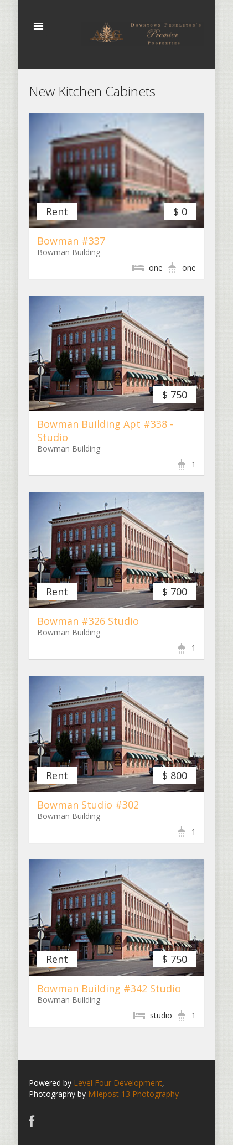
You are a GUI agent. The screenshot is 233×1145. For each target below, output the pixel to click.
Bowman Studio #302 (88, 804)
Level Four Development (118, 1082)
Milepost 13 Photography (133, 1094)
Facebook (32, 1121)
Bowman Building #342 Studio (109, 988)
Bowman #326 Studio (88, 621)
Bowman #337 (71, 240)
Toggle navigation (38, 26)
